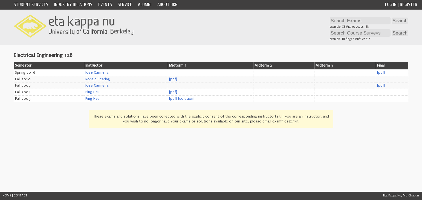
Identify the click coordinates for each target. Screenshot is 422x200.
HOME (7, 195)
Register (408, 4)
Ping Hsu (92, 92)
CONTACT (20, 195)
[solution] (186, 98)
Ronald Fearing (97, 79)
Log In (391, 4)
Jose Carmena (96, 72)
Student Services (31, 4)
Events (105, 4)
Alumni (145, 4)
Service (125, 4)
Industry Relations (73, 4)
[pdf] (381, 72)
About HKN (167, 4)
